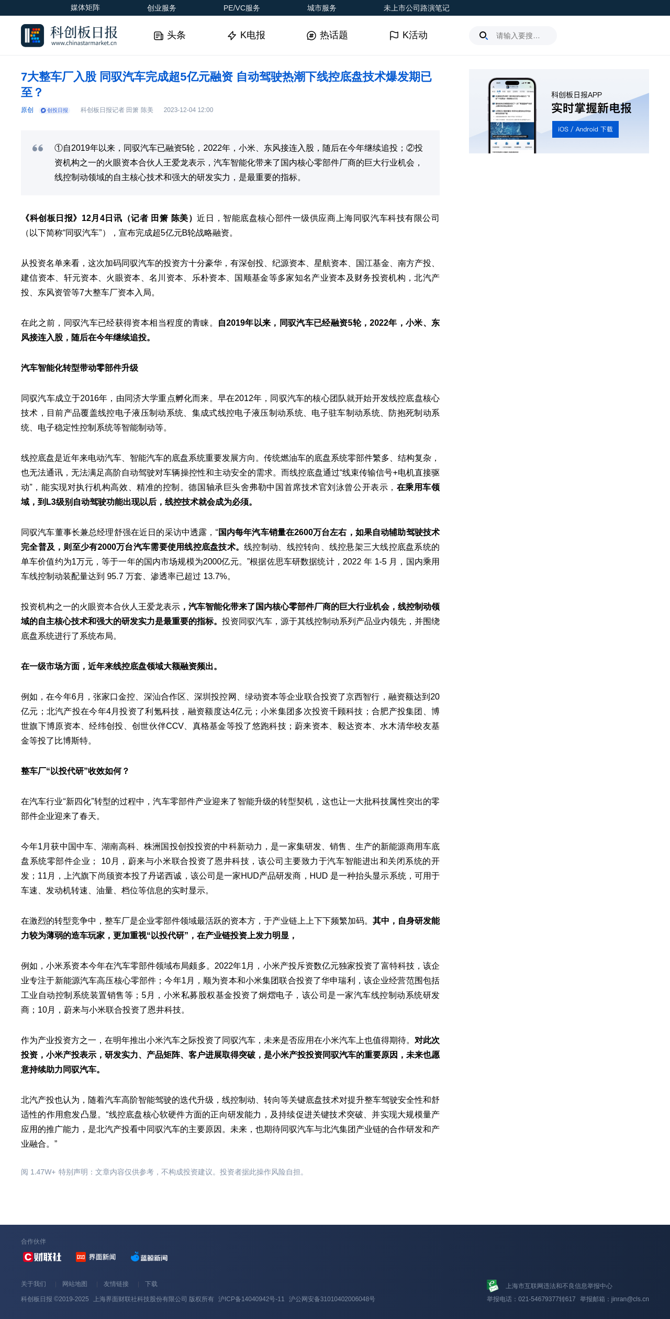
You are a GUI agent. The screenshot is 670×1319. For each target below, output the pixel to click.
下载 (151, 1284)
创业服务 (161, 8)
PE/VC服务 (242, 8)
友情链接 (116, 1284)
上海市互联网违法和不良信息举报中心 (559, 1286)
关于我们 (33, 1284)
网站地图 (74, 1284)
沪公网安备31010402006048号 (332, 1299)
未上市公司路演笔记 (417, 8)
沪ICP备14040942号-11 (251, 1299)
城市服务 (322, 8)
